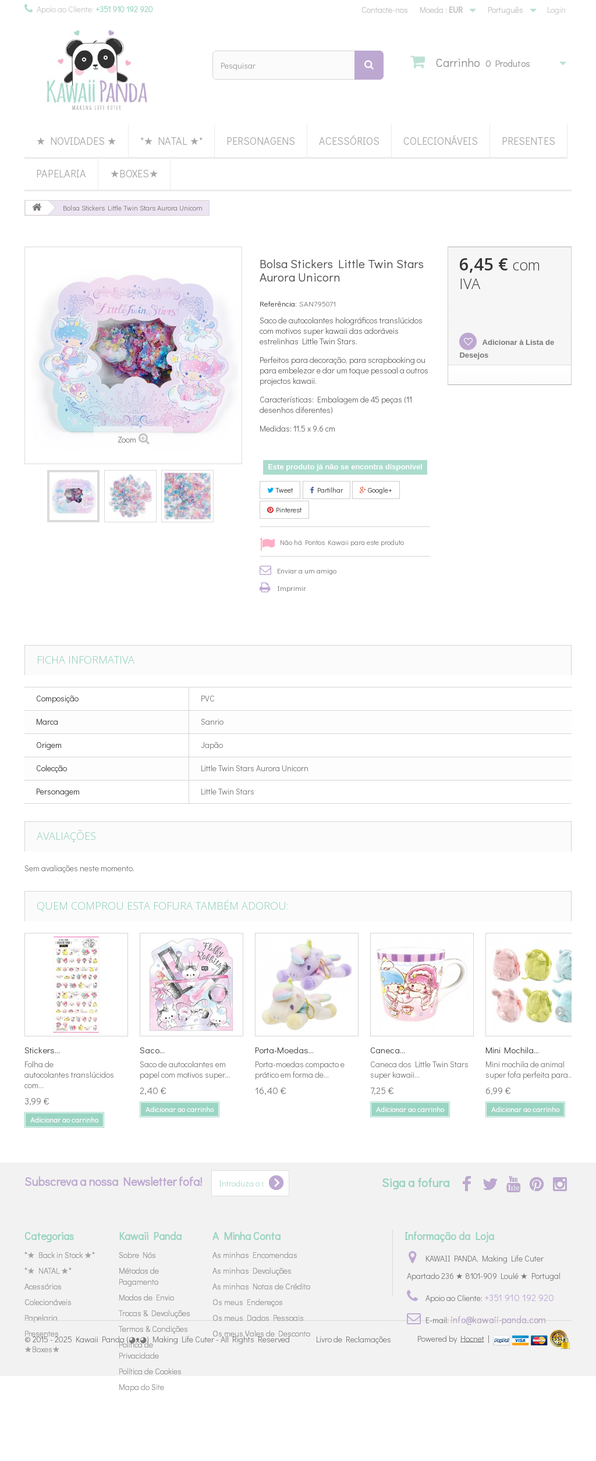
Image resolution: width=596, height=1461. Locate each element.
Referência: (278, 303)
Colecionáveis (440, 141)
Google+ (376, 489)
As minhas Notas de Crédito (261, 1286)
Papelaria (61, 173)
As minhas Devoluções (252, 1270)
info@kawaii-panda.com (498, 1319)
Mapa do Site (141, 1386)
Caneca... (387, 1050)
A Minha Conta (246, 1236)
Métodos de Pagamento (139, 1276)
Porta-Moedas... (284, 1050)
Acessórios (349, 141)
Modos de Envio (146, 1297)
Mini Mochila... (512, 1050)
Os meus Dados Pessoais (258, 1317)
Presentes (528, 141)
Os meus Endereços (247, 1301)
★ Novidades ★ (76, 141)
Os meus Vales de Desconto (261, 1333)
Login (556, 9)
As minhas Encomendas (254, 1254)
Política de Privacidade (139, 1350)
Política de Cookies (150, 1371)
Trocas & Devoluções (154, 1313)
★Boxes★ (134, 173)
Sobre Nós (137, 1254)
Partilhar (326, 489)
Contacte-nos (384, 9)
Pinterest (284, 509)
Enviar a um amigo (306, 570)
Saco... (152, 1050)
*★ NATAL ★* (171, 141)
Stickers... (42, 1050)
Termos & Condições (153, 1328)
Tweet (280, 489)
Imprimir (291, 588)
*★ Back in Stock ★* (59, 1254)
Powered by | (454, 1423)
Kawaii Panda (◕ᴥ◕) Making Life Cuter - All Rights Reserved (183, 1424)
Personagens (260, 141)
